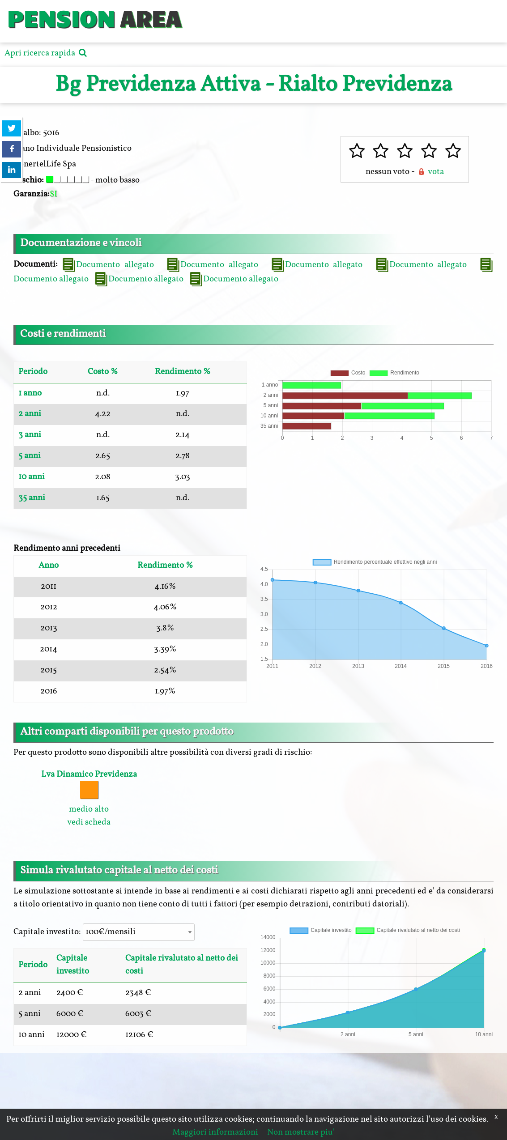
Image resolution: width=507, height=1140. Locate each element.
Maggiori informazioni (215, 1132)
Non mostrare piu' (301, 1132)
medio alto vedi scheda (89, 798)
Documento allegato (107, 265)
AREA (150, 17)
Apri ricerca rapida (46, 53)
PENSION (61, 17)
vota (430, 172)
